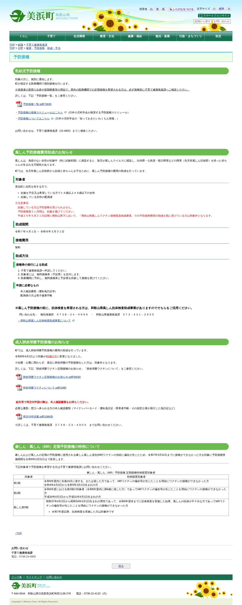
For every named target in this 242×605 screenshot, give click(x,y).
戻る (121, 565)
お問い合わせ (222, 21)
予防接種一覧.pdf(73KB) (37, 104)
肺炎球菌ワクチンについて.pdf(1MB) (44, 387)
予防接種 (39, 48)
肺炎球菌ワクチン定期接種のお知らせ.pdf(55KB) (52, 376)
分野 (20, 48)
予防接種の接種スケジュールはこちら (40, 112)
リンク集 (16, 577)
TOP (12, 44)
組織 (20, 44)
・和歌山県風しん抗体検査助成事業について (44, 320)
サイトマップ (34, 577)
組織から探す (203, 21)
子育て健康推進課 (36, 44)
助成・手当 (53, 48)
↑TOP (18, 533)
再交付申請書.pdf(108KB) (38, 416)
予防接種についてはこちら (34, 118)
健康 (28, 48)
